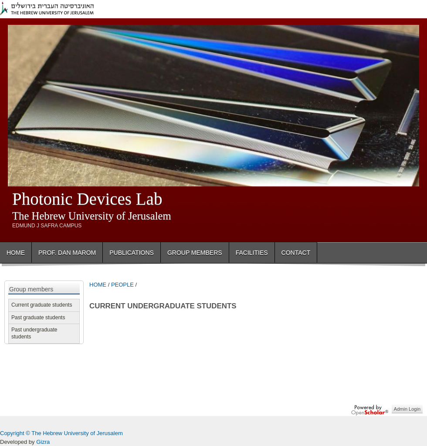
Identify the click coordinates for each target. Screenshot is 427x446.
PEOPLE (122, 284)
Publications (131, 252)
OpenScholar (369, 410)
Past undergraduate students (34, 333)
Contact (296, 252)
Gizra (43, 442)
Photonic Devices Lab (87, 198)
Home (16, 252)
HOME (97, 284)
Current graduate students (41, 305)
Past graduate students (38, 317)
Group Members (194, 252)
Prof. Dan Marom (67, 252)
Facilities (252, 252)
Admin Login (407, 409)
